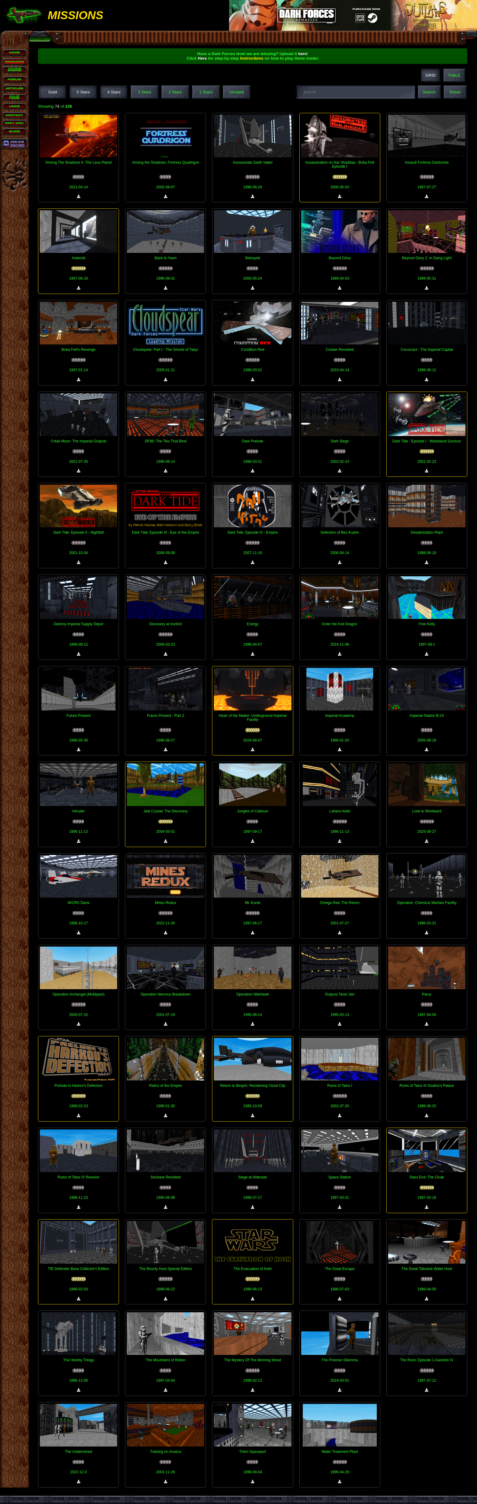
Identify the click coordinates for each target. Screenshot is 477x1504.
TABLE (454, 75)
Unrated (236, 92)
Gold (52, 92)
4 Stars (113, 92)
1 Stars (205, 92)
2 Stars (175, 92)
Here (202, 58)
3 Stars (144, 92)
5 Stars (83, 92)
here (302, 53)
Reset (455, 92)
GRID (430, 75)
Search (429, 92)
